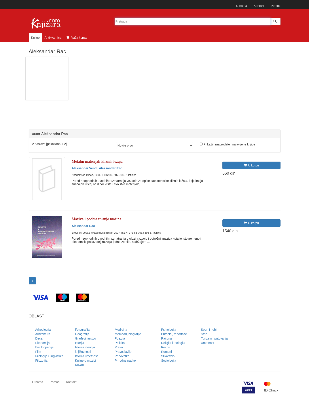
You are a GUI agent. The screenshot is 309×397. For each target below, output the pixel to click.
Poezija (120, 338)
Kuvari (79, 365)
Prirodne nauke (125, 360)
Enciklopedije (44, 347)
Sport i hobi (209, 329)
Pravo (119, 347)
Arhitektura (42, 334)
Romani (166, 351)
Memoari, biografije (128, 334)
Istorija (79, 343)
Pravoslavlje (123, 351)
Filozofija (41, 360)
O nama (241, 6)
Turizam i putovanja (214, 338)
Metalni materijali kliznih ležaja (97, 161)
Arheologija (43, 329)
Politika (120, 343)
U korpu (251, 165)
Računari (167, 338)
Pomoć (276, 6)
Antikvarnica (52, 37)
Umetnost (207, 343)
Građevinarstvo (85, 338)
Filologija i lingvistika (49, 356)
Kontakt (259, 6)
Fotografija (82, 329)
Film (38, 351)
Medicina (121, 329)
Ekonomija (42, 343)
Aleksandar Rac (110, 168)
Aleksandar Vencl (84, 168)
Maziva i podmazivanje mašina (96, 219)
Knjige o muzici (85, 360)
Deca (39, 338)
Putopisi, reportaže (174, 334)
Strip (204, 334)
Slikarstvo (168, 356)
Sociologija (168, 360)
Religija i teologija (173, 343)
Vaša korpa (76, 37)
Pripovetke (122, 356)
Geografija (82, 334)
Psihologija (168, 329)
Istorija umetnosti (87, 356)
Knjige (35, 37)
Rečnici (166, 347)
